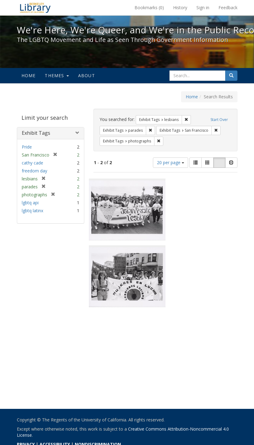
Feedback (227, 7)
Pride (27, 147)
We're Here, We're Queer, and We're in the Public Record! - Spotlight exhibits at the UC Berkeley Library (35, 7)
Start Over (219, 119)
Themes (57, 75)
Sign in (202, 7)
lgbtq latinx (32, 210)
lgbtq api (30, 203)
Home (28, 75)
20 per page (170, 162)
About (86, 75)
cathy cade (32, 163)
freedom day (34, 171)
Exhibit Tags (36, 133)
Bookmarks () (149, 7)
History (180, 7)
